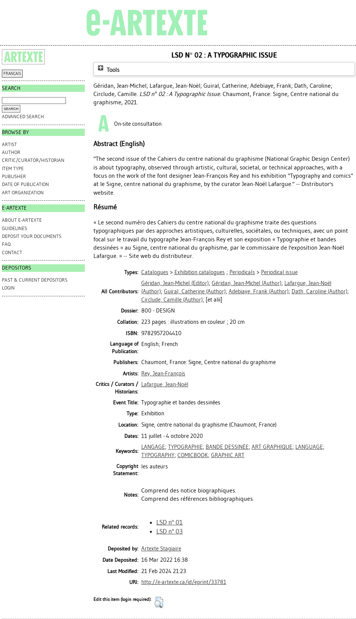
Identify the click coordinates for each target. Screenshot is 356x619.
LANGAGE (153, 447)
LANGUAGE (309, 447)
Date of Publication (25, 184)
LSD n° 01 (169, 522)
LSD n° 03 (169, 531)
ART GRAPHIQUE (272, 447)
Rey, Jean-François (163, 373)
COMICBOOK (192, 455)
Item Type (13, 168)
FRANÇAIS (12, 73)
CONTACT (12, 252)
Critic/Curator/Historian (33, 160)
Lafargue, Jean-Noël (164, 384)
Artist (9, 144)
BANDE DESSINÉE (227, 447)
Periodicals (242, 272)
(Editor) (175, 283)
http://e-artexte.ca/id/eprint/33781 (183, 582)
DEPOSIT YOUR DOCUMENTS (31, 236)
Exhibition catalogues (199, 272)
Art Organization (23, 192)
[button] (159, 602)
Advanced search (23, 116)
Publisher (14, 176)
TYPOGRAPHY (157, 455)
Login (8, 288)
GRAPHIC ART (227, 455)
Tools (107, 69)
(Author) (246, 283)
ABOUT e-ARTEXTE (22, 220)
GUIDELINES (14, 228)
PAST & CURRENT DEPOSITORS (34, 280)
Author (11, 152)
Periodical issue (279, 272)
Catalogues (154, 272)
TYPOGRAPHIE (185, 447)
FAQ (6, 244)
